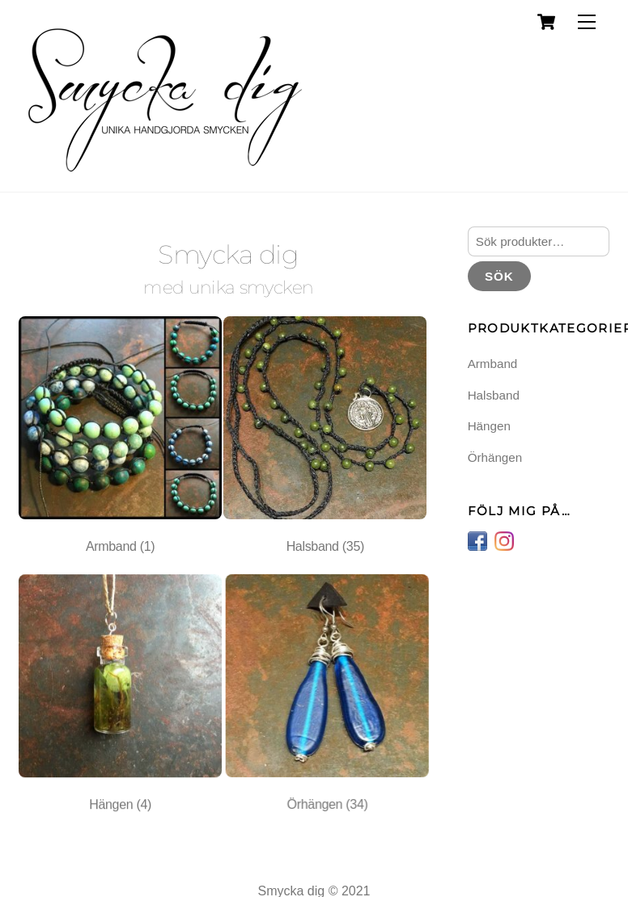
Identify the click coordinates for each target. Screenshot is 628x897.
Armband (493, 363)
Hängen (489, 426)
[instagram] (504, 540)
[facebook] (477, 540)
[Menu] (587, 22)
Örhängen (495, 457)
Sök (499, 276)
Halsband (494, 395)
